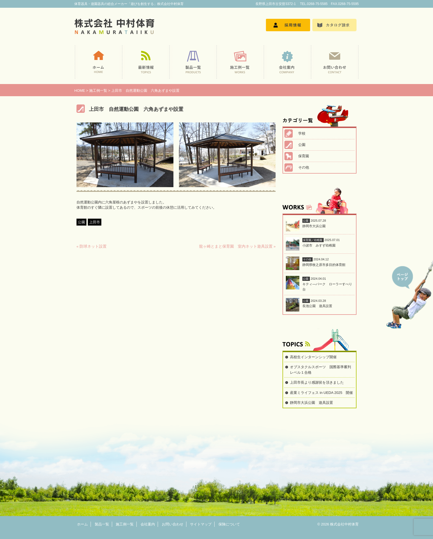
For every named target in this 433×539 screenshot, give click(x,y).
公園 (81, 222)
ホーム (82, 524)
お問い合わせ (172, 524)
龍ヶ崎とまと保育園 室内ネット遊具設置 (236, 246)
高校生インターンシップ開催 (313, 357)
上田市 (94, 222)
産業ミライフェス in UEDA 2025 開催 (321, 393)
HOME (79, 90)
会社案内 (148, 524)
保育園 (303, 156)
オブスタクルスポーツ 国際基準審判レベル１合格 (320, 370)
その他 (303, 167)
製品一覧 (102, 524)
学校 (301, 133)
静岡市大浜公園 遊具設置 (311, 403)
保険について (229, 524)
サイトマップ (201, 524)
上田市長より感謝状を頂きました (317, 382)
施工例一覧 (98, 90)
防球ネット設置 (93, 246)
